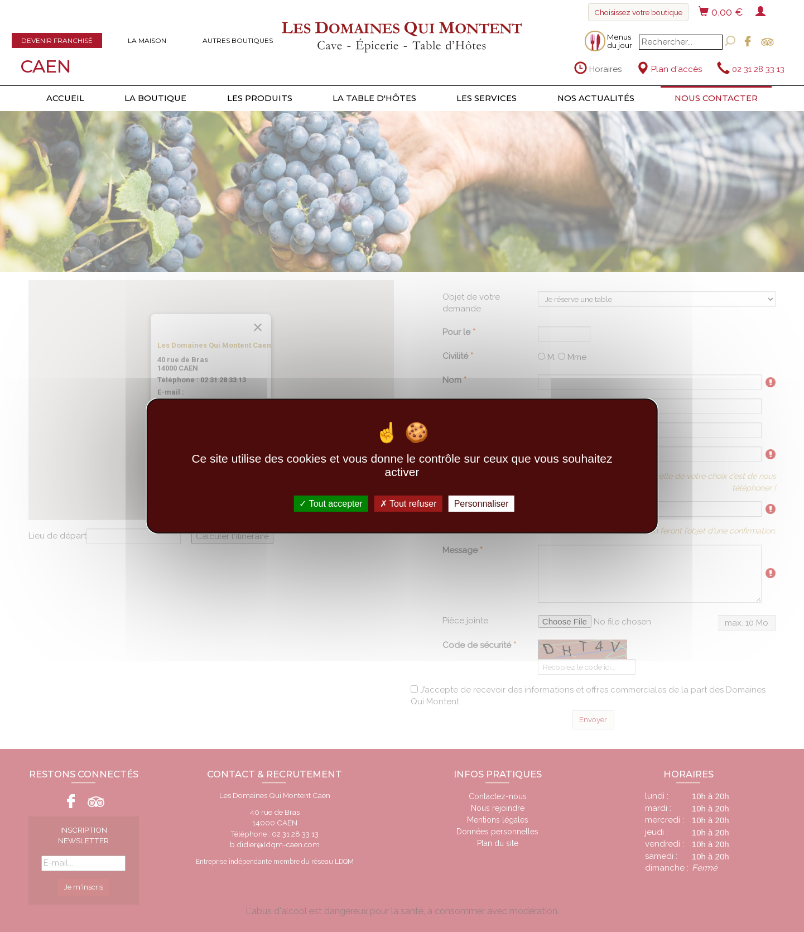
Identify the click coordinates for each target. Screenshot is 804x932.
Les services (486, 98)
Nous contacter (716, 98)
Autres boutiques (238, 40)
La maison (147, 40)
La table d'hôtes (374, 98)
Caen (45, 66)
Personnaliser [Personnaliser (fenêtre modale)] (481, 503)
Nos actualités (595, 98)
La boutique (155, 98)
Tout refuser (408, 503)
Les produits (259, 98)
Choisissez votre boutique (638, 12)
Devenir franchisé (57, 40)
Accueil (65, 98)
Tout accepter (330, 503)
